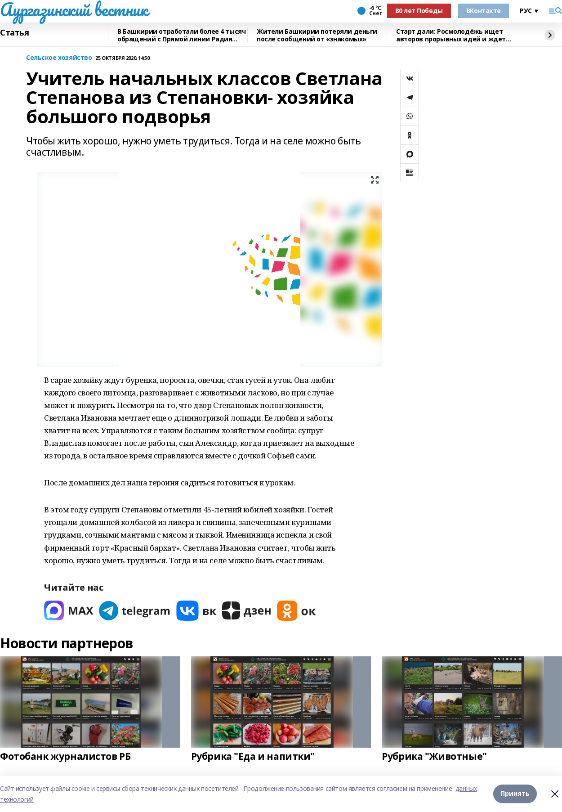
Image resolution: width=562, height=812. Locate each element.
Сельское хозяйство (59, 58)
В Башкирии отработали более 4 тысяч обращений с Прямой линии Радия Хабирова (181, 35)
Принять (515, 794)
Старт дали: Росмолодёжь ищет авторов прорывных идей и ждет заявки (451, 35)
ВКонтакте (483, 10)
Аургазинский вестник (74, 9)
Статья (14, 33)
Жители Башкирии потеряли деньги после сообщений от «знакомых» (317, 35)
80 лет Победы (419, 10)
